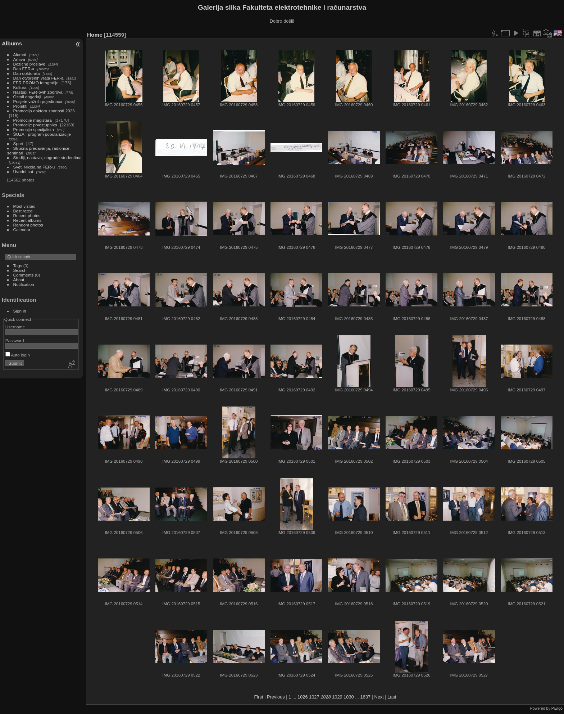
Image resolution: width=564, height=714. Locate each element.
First (258, 697)
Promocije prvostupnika (35, 124)
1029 (337, 697)
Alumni (19, 54)
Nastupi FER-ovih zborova (38, 92)
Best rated (23, 210)
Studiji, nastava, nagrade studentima (47, 157)
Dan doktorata (26, 73)
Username (15, 326)
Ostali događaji (27, 96)
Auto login (17, 354)
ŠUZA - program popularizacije (42, 134)
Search (20, 270)
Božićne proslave (29, 64)
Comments (23, 275)
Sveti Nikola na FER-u (34, 167)
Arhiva (19, 59)
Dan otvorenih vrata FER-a (38, 78)
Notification (23, 284)
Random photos (28, 225)
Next (378, 697)
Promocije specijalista (33, 129)
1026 (302, 697)
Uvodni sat (23, 171)
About (18, 279)
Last (391, 697)
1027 (314, 697)
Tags (17, 265)
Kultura (20, 87)
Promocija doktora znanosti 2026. (44, 110)
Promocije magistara (32, 120)
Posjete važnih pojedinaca (38, 101)
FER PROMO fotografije (36, 82)
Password (14, 340)
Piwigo (557, 708)
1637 (365, 697)
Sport (18, 143)
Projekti (20, 106)
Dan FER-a (24, 68)
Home (95, 35)
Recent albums (27, 220)
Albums (12, 43)
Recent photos (27, 215)
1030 (349, 697)
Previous (276, 697)
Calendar (22, 229)
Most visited (24, 206)
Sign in (19, 311)
